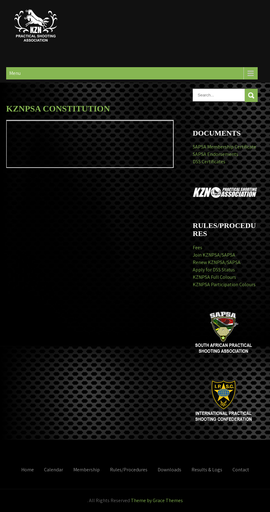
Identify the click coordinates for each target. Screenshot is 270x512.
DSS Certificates (209, 161)
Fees (197, 247)
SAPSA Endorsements (215, 154)
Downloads (169, 469)
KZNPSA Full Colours (214, 277)
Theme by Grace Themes (157, 500)
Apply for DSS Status (214, 269)
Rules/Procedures (128, 469)
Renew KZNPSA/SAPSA (216, 262)
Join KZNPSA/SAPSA (214, 255)
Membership (86, 469)
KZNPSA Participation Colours (224, 284)
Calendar (53, 469)
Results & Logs (206, 469)
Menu (15, 73)
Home (27, 469)
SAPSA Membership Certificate (224, 147)
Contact (240, 469)
